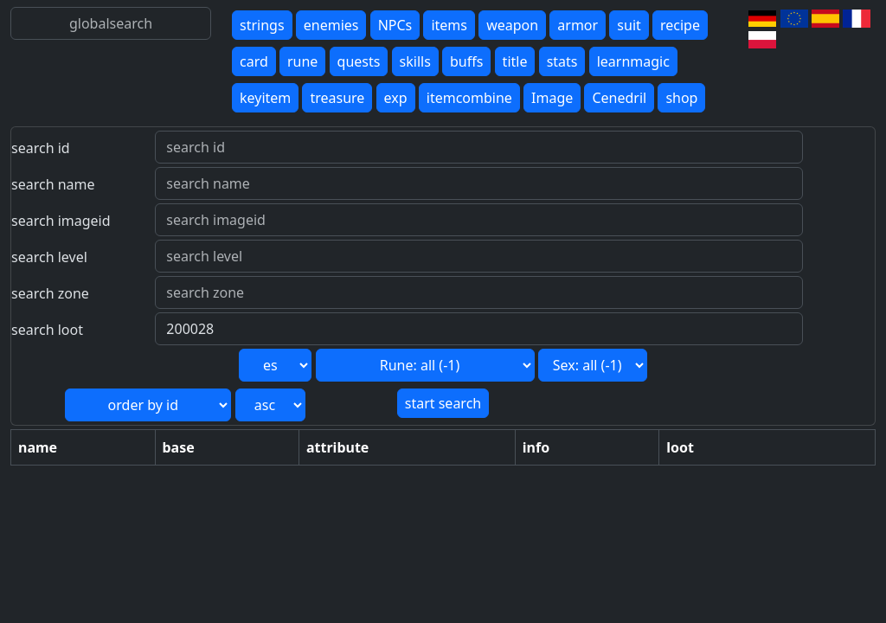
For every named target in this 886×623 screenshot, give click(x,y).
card (254, 61)
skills (415, 61)
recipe (680, 25)
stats (562, 61)
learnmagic (633, 61)
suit (628, 25)
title (515, 61)
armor (577, 25)
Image (552, 97)
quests (359, 61)
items (449, 25)
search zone (50, 293)
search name (53, 184)
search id (40, 147)
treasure (337, 97)
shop (681, 97)
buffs (466, 61)
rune (302, 61)
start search (443, 403)
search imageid (61, 220)
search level (49, 257)
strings (262, 25)
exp (396, 97)
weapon (512, 25)
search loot (47, 329)
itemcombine (469, 97)
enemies (331, 25)
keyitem (265, 97)
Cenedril (619, 97)
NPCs (395, 25)
